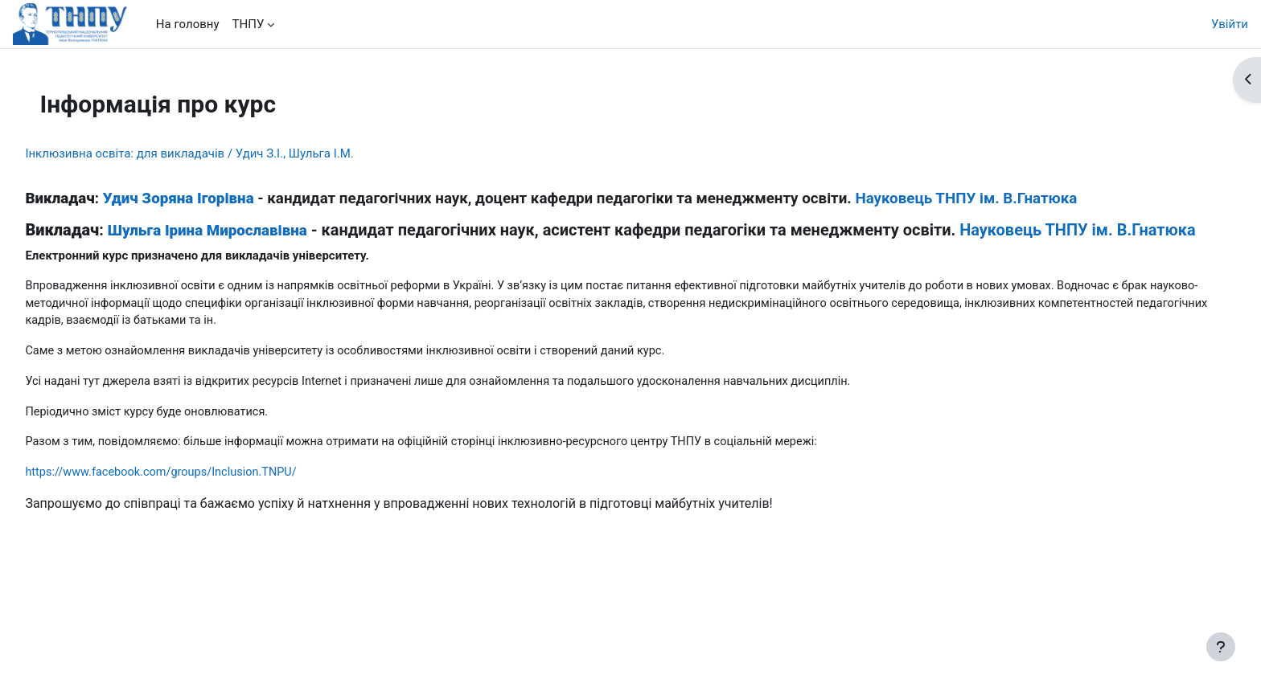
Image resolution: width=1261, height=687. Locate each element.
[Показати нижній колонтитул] (1220, 646)
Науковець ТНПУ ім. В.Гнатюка (1002, 198)
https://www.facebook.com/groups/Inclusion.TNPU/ (201, 496)
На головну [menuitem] (188, 24)
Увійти (1229, 24)
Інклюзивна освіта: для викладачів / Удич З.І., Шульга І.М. (225, 153)
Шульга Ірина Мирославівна (243, 230)
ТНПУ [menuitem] (248, 24)
